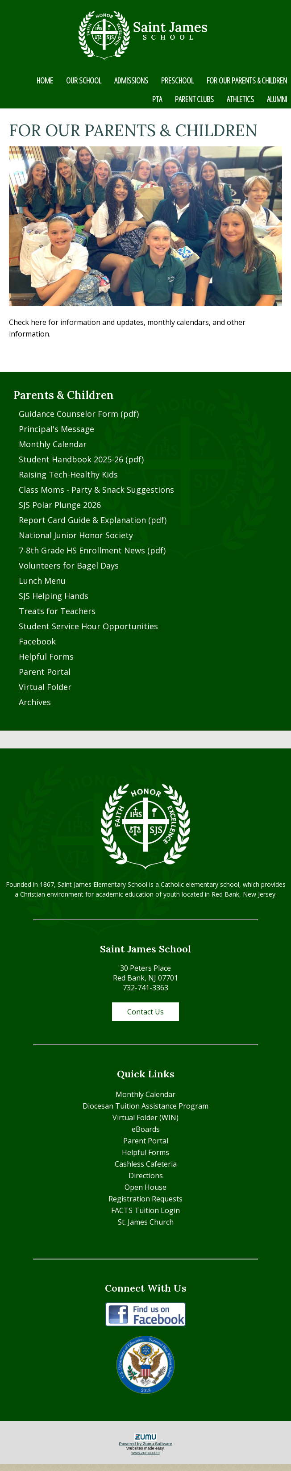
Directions (146, 1175)
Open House (145, 1187)
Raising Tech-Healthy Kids (68, 474)
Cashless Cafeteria (146, 1164)
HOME (45, 80)
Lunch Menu (42, 580)
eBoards (146, 1129)
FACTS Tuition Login (145, 1210)
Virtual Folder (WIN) (145, 1117)
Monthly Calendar (53, 444)
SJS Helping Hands (53, 595)
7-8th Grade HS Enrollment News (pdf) (92, 550)
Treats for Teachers (57, 611)
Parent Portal (45, 671)
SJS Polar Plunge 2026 (60, 504)
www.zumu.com (145, 1452)
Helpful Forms (46, 656)
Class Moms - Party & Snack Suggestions (96, 489)
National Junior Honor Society (76, 535)
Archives (35, 702)
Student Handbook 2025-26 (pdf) (81, 459)
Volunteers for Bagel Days (69, 565)
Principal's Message (56, 429)
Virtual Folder (45, 686)
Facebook (37, 641)
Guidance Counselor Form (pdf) (79, 413)
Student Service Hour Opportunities (88, 626)
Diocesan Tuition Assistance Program (145, 1106)
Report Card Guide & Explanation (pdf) (92, 520)
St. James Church (146, 1222)
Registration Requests (145, 1199)
